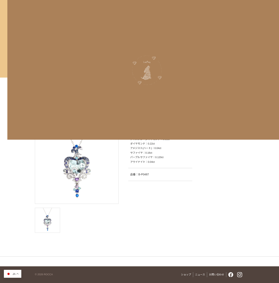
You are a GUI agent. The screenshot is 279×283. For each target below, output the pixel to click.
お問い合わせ (216, 274)
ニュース (200, 274)
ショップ (186, 274)
